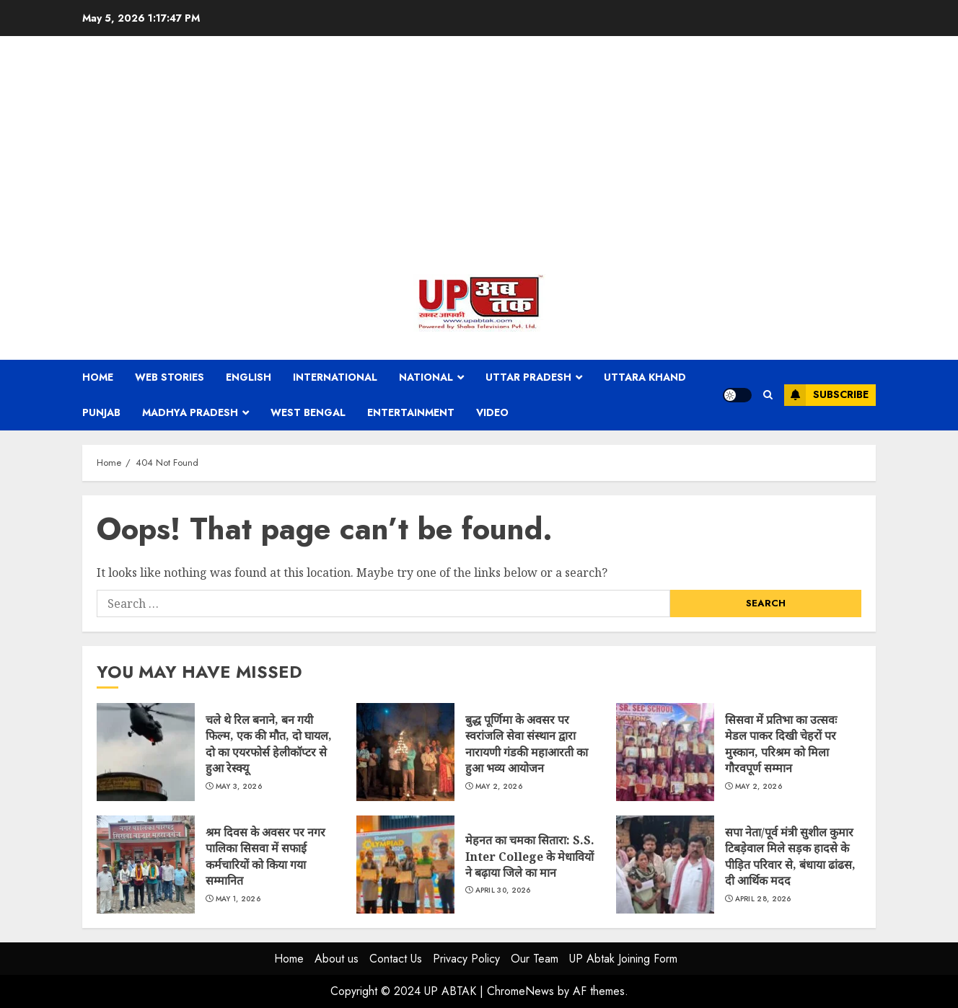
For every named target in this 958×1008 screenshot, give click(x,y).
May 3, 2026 (239, 787)
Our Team (534, 958)
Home (97, 377)
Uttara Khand (645, 377)
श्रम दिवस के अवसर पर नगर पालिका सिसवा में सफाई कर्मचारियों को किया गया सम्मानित (146, 864)
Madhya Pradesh (190, 412)
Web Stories (169, 377)
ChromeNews (520, 991)
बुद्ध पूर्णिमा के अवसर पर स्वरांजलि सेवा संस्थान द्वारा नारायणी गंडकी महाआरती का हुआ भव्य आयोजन (405, 752)
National (426, 377)
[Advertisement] (479, 159)
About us (337, 958)
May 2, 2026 (498, 787)
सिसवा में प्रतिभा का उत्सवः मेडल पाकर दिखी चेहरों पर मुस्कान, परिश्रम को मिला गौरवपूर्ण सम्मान (665, 752)
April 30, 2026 (503, 890)
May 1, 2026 (238, 899)
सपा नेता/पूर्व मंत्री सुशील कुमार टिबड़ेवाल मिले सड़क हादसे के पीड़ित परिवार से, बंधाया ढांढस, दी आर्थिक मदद (665, 864)
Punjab (101, 412)
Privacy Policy (466, 958)
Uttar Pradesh (528, 377)
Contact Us (395, 958)
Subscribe (826, 395)
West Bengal (308, 412)
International (335, 377)
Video (492, 412)
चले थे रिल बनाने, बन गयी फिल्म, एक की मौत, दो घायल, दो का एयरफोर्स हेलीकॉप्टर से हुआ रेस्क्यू (146, 752)
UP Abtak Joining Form (623, 958)
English (248, 377)
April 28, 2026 (763, 899)
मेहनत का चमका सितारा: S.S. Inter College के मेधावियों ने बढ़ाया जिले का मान (405, 864)
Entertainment (410, 412)
